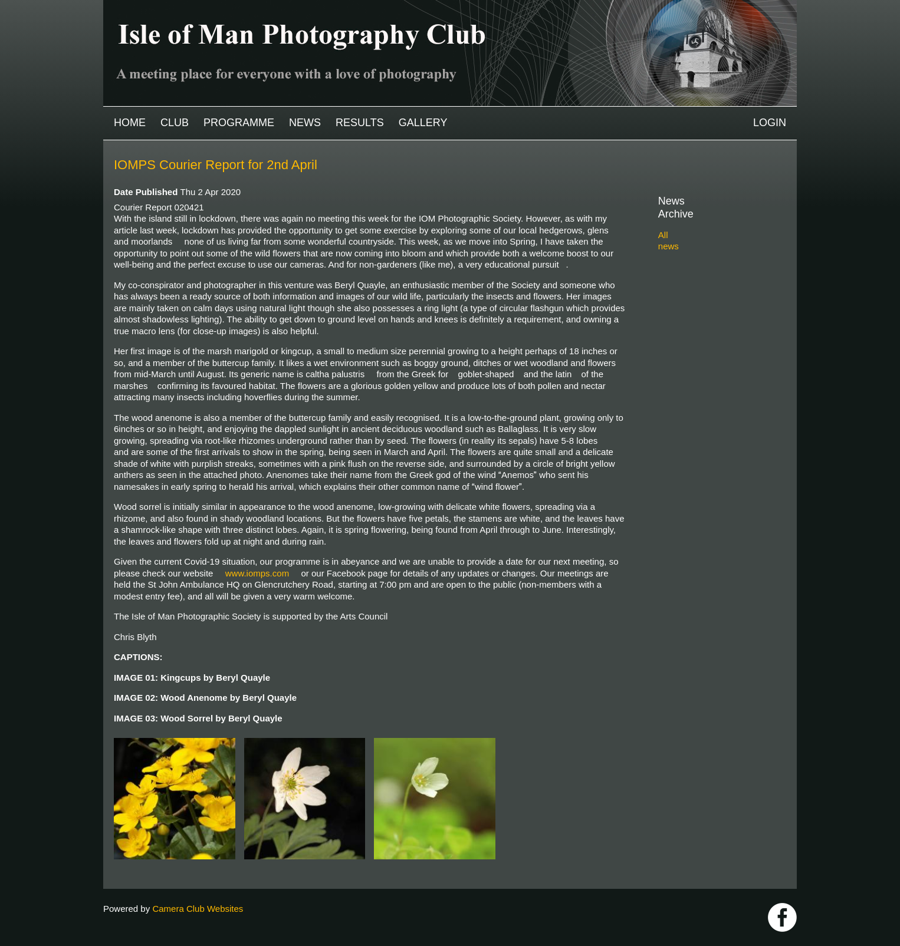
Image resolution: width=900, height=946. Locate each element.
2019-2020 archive (707, 324)
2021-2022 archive (707, 297)
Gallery (423, 122)
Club (174, 122)
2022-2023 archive (707, 284)
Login (769, 122)
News (305, 122)
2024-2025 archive (707, 256)
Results (360, 122)
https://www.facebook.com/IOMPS (782, 917)
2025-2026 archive (707, 243)
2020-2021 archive (707, 311)
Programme (238, 122)
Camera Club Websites (197, 909)
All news (674, 222)
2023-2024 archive (707, 270)
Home (130, 122)
